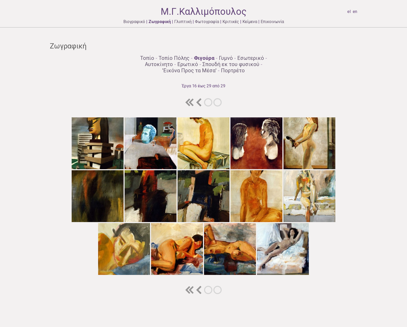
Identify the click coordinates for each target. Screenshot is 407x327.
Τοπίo (147, 58)
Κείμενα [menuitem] (249, 21)
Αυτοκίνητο (159, 64)
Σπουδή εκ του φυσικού (230, 64)
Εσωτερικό (250, 58)
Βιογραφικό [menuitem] (134, 21)
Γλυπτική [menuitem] (183, 21)
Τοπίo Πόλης (174, 58)
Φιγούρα (204, 58)
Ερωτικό (187, 64)
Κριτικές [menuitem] (230, 21)
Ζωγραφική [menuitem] (159, 21)
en (355, 11)
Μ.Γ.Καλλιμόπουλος (204, 11)
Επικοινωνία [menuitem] (272, 21)
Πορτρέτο (233, 70)
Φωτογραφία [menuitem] (207, 21)
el (349, 11)
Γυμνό (226, 58)
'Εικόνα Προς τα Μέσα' (189, 70)
